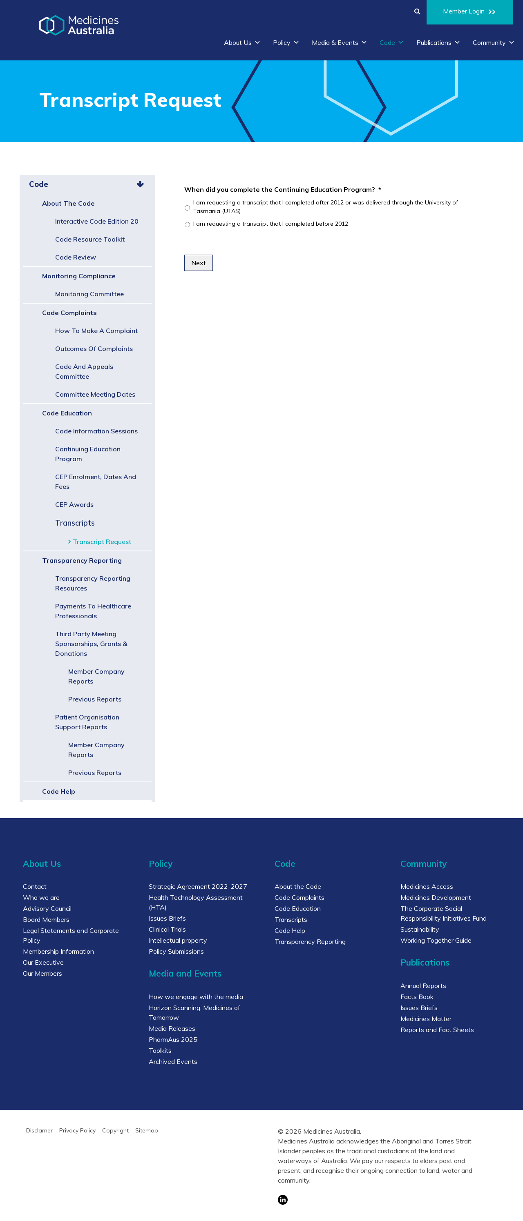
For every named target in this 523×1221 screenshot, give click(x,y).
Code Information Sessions (96, 431)
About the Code (68, 203)
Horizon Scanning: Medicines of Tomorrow (194, 1012)
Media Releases (172, 1028)
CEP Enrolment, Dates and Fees (95, 482)
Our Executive (43, 962)
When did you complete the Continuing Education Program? (282, 189)
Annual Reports (423, 985)
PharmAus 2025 (173, 1039)
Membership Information (58, 951)
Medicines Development (435, 897)
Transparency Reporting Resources (92, 583)
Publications (438, 42)
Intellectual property (178, 940)
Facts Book (417, 996)
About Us (242, 42)
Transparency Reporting (82, 560)
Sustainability (419, 929)
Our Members (42, 973)
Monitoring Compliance (79, 276)
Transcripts (75, 523)
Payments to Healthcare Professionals (93, 611)
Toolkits (160, 1050)
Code (392, 42)
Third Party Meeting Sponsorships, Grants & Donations (91, 643)
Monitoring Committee (89, 294)
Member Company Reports (96, 676)
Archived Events (173, 1061)
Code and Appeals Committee (84, 371)
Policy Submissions (176, 951)
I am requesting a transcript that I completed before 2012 (270, 223)
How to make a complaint (96, 330)
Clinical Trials (167, 929)
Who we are (41, 897)
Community (494, 42)
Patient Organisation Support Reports (87, 722)
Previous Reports (94, 699)
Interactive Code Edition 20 (97, 221)
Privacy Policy (77, 1130)
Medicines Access (426, 886)
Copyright (115, 1130)
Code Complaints (69, 313)
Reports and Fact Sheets (437, 1030)
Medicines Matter (425, 1019)
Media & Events (339, 42)
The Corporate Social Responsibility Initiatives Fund (443, 913)
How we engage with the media (196, 996)
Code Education (67, 413)
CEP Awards (74, 504)
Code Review (75, 257)
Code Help (58, 791)
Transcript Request (102, 541)
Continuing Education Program (88, 454)
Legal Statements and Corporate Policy (71, 935)
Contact (35, 886)
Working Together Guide (436, 940)
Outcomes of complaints (94, 348)
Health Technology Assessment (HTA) (196, 902)
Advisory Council (47, 908)
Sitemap (146, 1130)
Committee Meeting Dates (95, 394)
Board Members (46, 919)
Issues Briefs (167, 918)
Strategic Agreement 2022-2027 (198, 886)
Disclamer (39, 1130)
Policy (286, 42)
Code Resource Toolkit (90, 239)
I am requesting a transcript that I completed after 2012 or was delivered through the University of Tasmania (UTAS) (325, 207)
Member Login (470, 12)
